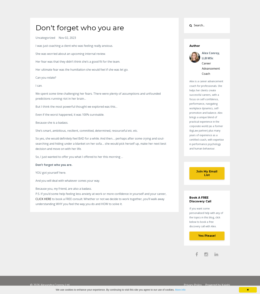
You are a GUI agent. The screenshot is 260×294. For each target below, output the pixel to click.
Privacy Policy (193, 285)
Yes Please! (207, 235)
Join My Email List (206, 173)
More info (180, 289)
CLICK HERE (43, 199)
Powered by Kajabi (217, 285)
